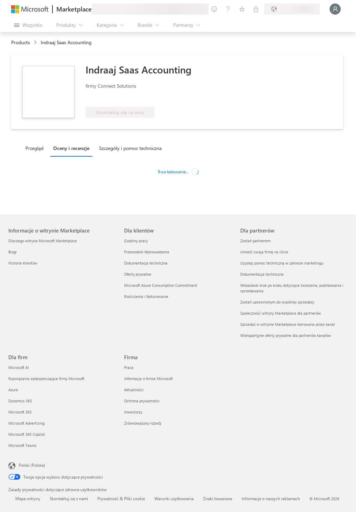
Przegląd (34, 148)
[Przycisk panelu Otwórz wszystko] (28, 25)
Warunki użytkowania (174, 498)
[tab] (36, 148)
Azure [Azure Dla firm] (13, 389)
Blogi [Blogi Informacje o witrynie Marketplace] (12, 251)
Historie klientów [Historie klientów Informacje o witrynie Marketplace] (22, 263)
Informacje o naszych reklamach (271, 498)
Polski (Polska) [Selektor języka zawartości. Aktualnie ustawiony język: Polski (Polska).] (32, 465)
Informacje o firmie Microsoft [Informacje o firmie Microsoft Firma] (148, 378)
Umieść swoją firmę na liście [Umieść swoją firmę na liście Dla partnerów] (264, 251)
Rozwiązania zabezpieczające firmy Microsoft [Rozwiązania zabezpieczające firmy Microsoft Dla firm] (46, 378)
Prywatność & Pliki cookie (121, 498)
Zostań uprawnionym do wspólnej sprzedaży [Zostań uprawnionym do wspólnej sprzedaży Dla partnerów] (277, 302)
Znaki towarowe (217, 498)
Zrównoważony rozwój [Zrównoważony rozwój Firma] (142, 423)
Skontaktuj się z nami (69, 498)
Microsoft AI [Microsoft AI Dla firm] (18, 367)
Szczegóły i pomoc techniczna (130, 148)
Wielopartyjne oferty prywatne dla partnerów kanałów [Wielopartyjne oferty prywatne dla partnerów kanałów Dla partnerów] (285, 335)
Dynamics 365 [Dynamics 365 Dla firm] (20, 400)
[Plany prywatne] (255, 9)
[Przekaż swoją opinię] (214, 9)
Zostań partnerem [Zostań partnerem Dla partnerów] (255, 240)
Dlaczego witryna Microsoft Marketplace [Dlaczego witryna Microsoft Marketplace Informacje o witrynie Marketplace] (42, 240)
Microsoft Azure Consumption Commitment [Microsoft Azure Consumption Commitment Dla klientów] (160, 285)
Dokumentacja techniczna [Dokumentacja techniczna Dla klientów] (146, 263)
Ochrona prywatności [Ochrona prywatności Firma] (142, 400)
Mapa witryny (27, 498)
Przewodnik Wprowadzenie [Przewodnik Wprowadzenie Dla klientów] (146, 251)
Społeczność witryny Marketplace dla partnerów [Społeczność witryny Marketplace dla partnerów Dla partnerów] (280, 313)
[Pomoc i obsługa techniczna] (228, 9)
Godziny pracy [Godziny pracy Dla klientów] (136, 240)
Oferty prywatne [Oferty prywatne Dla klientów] (137, 274)
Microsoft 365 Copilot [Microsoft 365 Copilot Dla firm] (26, 434)
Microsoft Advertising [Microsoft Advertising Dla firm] (26, 423)
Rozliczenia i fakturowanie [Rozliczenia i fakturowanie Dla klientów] (146, 296)
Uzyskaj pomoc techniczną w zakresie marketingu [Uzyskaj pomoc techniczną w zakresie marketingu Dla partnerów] (281, 263)
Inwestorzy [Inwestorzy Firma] (133, 412)
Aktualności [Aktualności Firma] (134, 389)
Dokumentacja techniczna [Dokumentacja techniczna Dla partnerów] (262, 274)
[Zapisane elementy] (242, 9)
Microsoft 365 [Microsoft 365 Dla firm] (20, 412)
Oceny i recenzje (71, 148)
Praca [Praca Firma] (129, 367)
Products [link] (20, 42)
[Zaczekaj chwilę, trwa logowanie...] (335, 9)
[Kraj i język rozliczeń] (292, 9)
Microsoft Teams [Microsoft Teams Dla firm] (22, 445)
